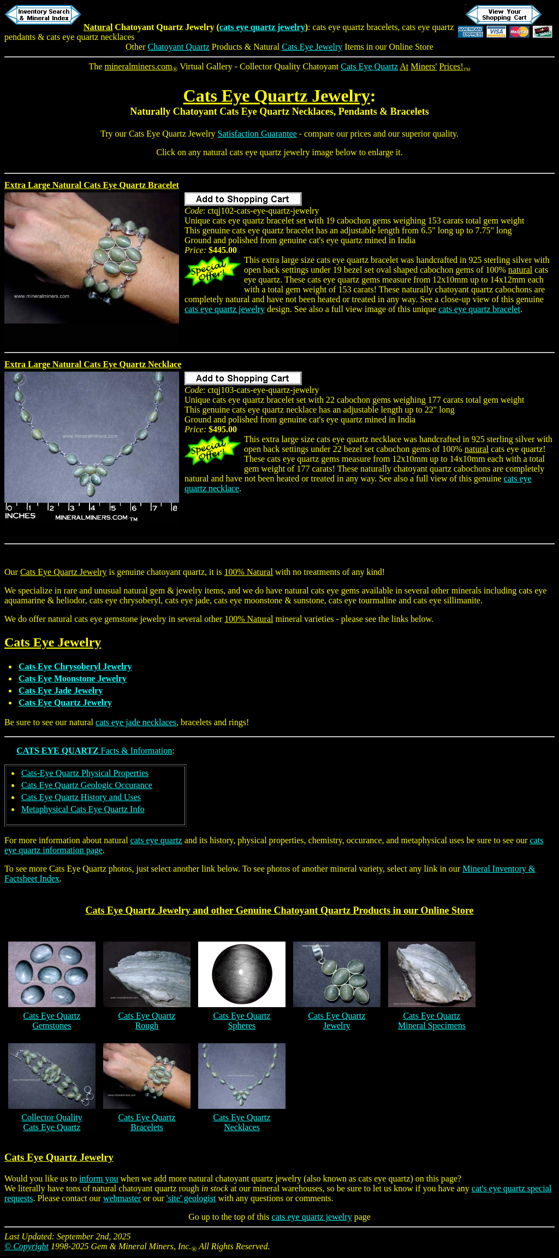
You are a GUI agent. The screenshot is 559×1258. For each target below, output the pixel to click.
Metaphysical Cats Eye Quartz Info (83, 809)
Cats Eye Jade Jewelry (61, 690)
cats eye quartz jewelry (262, 27)
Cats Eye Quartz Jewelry (276, 95)
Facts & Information (94, 750)
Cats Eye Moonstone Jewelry (73, 678)
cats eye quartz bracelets (354, 27)
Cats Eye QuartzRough (147, 1020)
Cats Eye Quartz (369, 66)
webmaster (122, 1198)
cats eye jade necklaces (136, 722)
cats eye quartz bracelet (479, 309)
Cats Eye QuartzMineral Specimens (432, 1020)
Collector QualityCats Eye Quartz (51, 1122)
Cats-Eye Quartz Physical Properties (84, 773)
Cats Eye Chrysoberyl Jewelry (75, 666)
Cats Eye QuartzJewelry (337, 1020)
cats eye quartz (156, 840)
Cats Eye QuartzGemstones (52, 1020)
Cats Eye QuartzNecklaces (242, 1122)
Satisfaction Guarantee (257, 133)
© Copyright (26, 1246)
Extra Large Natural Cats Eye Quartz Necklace (92, 364)
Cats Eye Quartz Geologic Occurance (86, 785)
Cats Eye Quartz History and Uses (81, 797)
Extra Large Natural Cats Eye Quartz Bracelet (91, 185)
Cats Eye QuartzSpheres (242, 1020)
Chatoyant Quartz (179, 46)
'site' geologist (191, 1198)
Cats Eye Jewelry (312, 46)
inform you (98, 1178)
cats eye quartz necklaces (90, 37)
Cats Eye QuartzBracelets (147, 1122)
